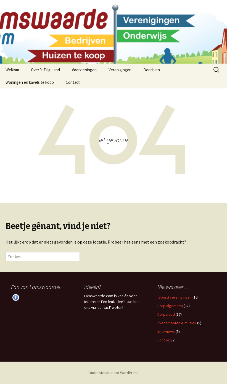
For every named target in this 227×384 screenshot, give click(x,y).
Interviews (166, 331)
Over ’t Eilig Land (45, 69)
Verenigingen (120, 69)
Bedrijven (151, 69)
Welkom (12, 69)
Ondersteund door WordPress (113, 372)
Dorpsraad (166, 314)
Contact (73, 82)
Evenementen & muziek (176, 322)
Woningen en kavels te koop (30, 82)
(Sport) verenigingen (174, 297)
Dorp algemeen (170, 305)
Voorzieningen (84, 69)
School (163, 340)
